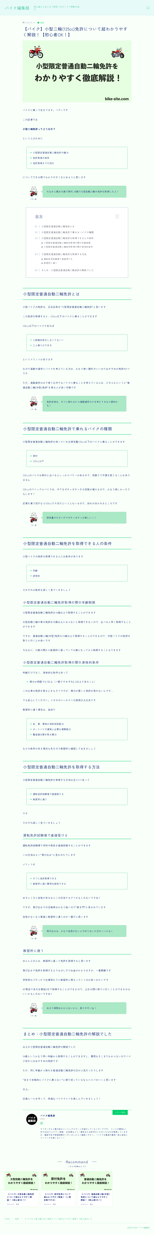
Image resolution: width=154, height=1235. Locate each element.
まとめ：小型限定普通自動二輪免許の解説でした (68, 270)
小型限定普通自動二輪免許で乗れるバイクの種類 (68, 232)
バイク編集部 (17, 8)
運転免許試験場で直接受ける (58, 258)
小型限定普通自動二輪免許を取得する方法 (64, 254)
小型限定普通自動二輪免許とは (58, 226)
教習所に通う (50, 262)
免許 (41, 22)
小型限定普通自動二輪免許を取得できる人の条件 (68, 238)
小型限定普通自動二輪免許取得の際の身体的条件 (68, 246)
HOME (7, 1219)
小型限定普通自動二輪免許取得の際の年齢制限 (67, 242)
